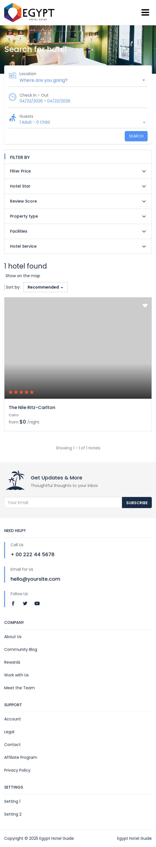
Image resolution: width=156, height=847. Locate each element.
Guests (26, 116)
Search (136, 136)
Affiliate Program (20, 757)
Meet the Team (19, 688)
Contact (12, 744)
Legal (9, 732)
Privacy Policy (17, 770)
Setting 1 (12, 801)
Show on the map (23, 276)
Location (28, 74)
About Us (12, 636)
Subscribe (137, 503)
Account (12, 719)
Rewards (12, 662)
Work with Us (16, 675)
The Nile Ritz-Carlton (32, 407)
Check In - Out (34, 95)
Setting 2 (12, 814)
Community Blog (20, 649)
